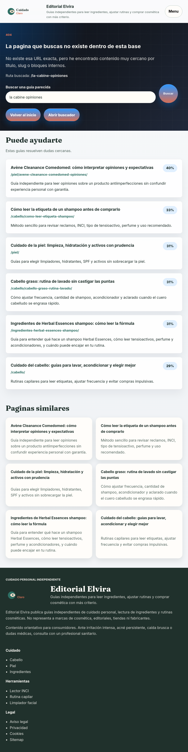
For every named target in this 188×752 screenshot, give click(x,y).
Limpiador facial (23, 702)
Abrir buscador (61, 115)
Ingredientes (20, 671)
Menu (174, 11)
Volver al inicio (23, 115)
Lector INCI (19, 691)
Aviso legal (19, 721)
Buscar (168, 93)
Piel (13, 666)
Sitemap (17, 739)
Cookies (17, 733)
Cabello (16, 660)
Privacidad (19, 727)
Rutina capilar (21, 696)
